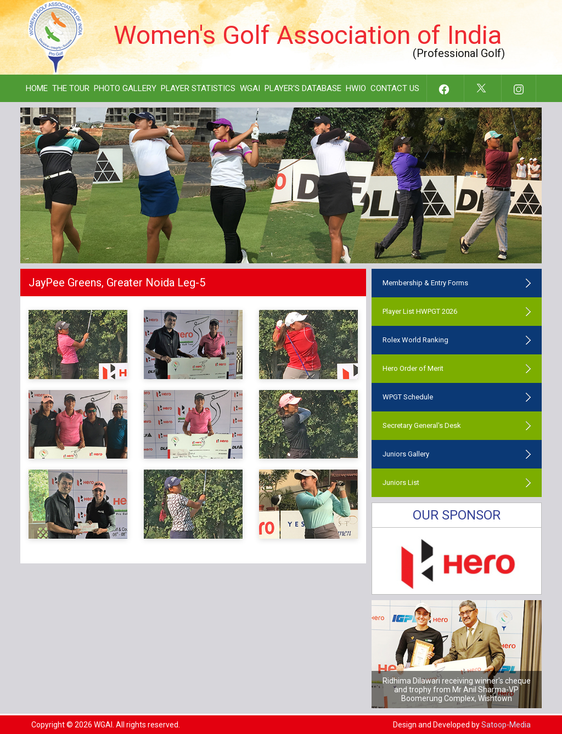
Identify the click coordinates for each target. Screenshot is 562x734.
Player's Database (303, 88)
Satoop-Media (506, 724)
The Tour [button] (70, 88)
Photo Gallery (125, 88)
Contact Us (394, 88)
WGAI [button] (250, 88)
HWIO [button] (356, 88)
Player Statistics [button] (198, 88)
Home (37, 88)
